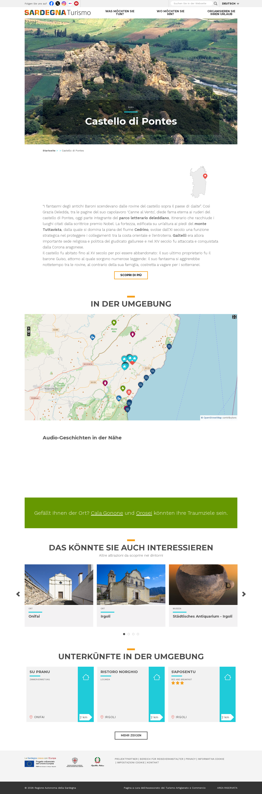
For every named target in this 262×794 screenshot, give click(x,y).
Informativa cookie (211, 758)
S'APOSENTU (183, 672)
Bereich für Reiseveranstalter (161, 758)
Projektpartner (126, 758)
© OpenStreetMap (211, 417)
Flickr (70, 3)
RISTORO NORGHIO (119, 672)
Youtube (76, 3)
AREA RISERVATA (227, 787)
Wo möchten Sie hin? (170, 13)
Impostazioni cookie (131, 762)
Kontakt (153, 762)
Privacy (191, 758)
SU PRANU (40, 672)
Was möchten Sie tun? (119, 13)
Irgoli (105, 616)
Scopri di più (131, 275)
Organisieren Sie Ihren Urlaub (221, 13)
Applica (215, 3)
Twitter (57, 3)
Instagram (64, 3)
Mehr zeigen (131, 735)
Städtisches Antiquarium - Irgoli (202, 616)
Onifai (34, 616)
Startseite (49, 150)
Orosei (144, 513)
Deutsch (228, 3)
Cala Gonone (107, 513)
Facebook (51, 3)
